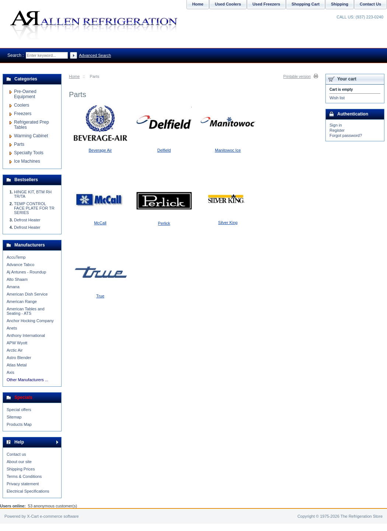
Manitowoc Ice (228, 150)
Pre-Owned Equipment (25, 94)
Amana (13, 287)
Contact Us (370, 4)
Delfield (164, 150)
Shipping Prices (21, 469)
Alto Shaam (17, 279)
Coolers (21, 105)
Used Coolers (228, 4)
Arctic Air (14, 350)
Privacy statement (23, 484)
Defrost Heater (27, 220)
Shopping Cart (306, 4)
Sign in (336, 125)
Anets (12, 328)
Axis (10, 372)
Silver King (228, 222)
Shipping (339, 4)
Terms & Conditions (24, 476)
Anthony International (26, 335)
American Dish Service (27, 294)
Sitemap (14, 417)
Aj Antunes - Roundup (26, 272)
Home (74, 76)
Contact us (16, 454)
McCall (100, 223)
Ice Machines (27, 161)
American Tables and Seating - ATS (26, 311)
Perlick (164, 223)
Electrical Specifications (28, 491)
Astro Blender (19, 357)
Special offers (19, 409)
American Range (22, 301)
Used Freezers (266, 4)
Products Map (19, 424)
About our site (19, 461)
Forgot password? (346, 135)
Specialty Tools (28, 152)
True (100, 296)
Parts (19, 144)
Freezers (22, 113)
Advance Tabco (20, 264)
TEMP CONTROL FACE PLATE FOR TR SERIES (34, 208)
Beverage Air (100, 150)
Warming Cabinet (31, 135)
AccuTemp (16, 257)
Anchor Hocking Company (30, 320)
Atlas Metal (17, 365)
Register (337, 130)
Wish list (337, 98)
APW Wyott (17, 343)
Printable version (297, 77)
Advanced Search (95, 55)
